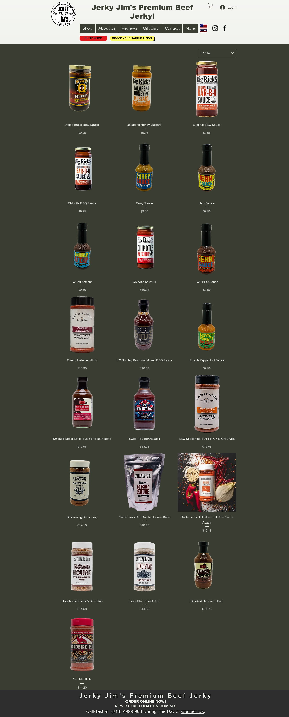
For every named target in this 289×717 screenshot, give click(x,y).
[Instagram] (215, 28)
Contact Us (192, 711)
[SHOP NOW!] (93, 38)
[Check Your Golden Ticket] (132, 38)
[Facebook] (224, 28)
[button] (210, 5)
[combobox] (217, 53)
